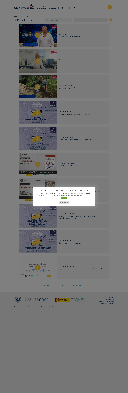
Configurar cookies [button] (64, 202)
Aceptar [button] (64, 198)
